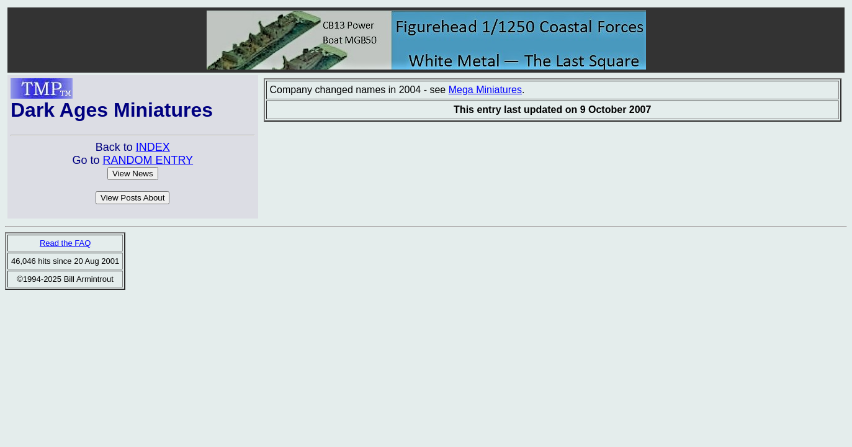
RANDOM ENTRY (147, 160)
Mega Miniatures (485, 89)
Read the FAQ (65, 243)
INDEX (153, 147)
